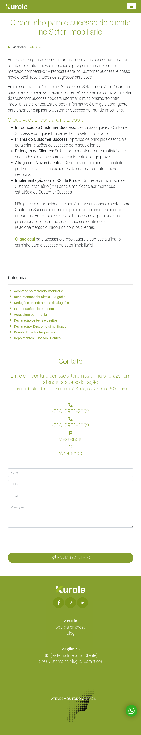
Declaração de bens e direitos (36, 320)
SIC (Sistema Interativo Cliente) (70, 655)
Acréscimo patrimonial (31, 314)
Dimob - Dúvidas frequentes (34, 332)
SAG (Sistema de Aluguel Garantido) (70, 661)
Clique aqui (25, 239)
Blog (70, 633)
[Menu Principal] (131, 6)
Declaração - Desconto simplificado (40, 326)
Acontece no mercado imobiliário (38, 291)
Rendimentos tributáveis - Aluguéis (39, 297)
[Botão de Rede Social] (58, 602)
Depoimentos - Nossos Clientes (37, 338)
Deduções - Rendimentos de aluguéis (41, 303)
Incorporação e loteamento (34, 309)
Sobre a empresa (71, 627)
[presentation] (32, 537)
